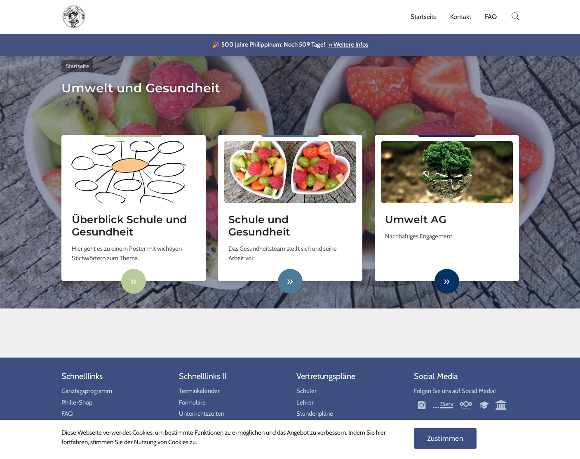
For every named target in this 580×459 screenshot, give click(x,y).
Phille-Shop (76, 402)
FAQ (491, 17)
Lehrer (305, 402)
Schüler (306, 391)
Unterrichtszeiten (201, 413)
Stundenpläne (314, 413)
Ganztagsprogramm (86, 391)
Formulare (192, 402)
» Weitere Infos (348, 44)
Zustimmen (445, 438)
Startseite (424, 17)
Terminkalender (199, 391)
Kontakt (460, 17)
